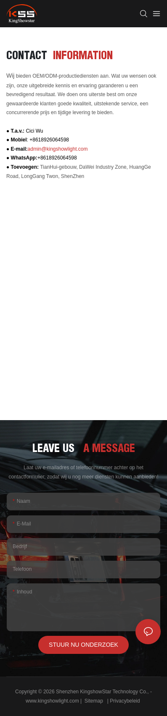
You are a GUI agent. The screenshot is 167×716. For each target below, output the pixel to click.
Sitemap (93, 701)
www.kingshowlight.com (53, 701)
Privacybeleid (125, 701)
